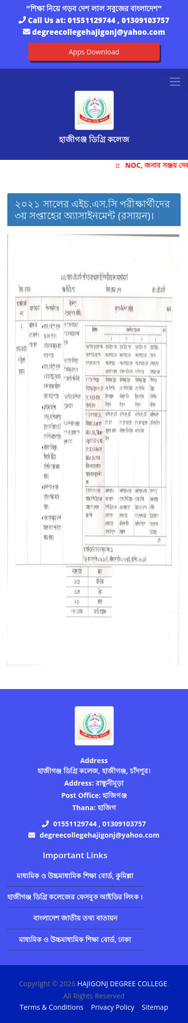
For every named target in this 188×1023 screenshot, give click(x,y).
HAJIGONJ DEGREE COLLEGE (122, 983)
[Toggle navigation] (175, 82)
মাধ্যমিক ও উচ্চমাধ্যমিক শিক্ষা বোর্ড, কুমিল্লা (75, 875)
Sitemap (155, 1007)
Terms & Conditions (52, 1007)
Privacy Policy (112, 1007)
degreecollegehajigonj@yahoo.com (98, 32)
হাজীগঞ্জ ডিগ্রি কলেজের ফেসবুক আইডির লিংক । (75, 896)
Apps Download (94, 51)
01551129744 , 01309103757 (118, 20)
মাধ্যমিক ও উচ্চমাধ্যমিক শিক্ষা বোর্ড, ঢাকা (75, 939)
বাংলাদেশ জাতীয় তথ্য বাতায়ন (75, 917)
